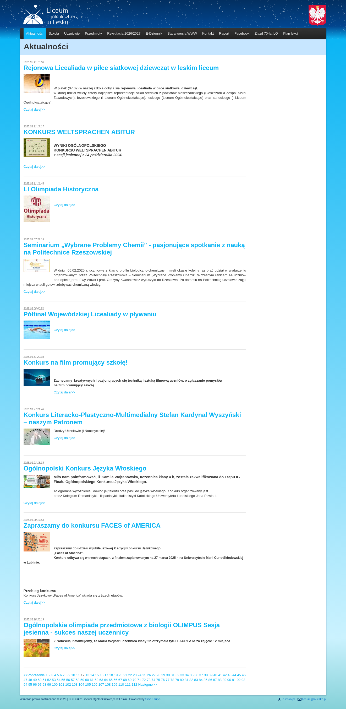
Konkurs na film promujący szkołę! (76, 362)
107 (101, 684)
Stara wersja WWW (182, 33)
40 (215, 675)
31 (172, 675)
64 (106, 680)
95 (30, 684)
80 (182, 680)
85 (205, 680)
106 (94, 684)
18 (111, 675)
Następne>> (147, 684)
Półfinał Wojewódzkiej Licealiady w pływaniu (90, 314)
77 (167, 680)
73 (148, 680)
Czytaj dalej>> (34, 109)
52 (49, 680)
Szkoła (54, 33)
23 (134, 675)
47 (25, 680)
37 (201, 675)
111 (128, 684)
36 (196, 675)
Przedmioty (93, 33)
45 (239, 675)
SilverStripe (152, 699)
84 (200, 680)
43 (229, 675)
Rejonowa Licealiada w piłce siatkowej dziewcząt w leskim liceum (121, 67)
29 (163, 675)
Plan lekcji (291, 33)
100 (55, 684)
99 (49, 684)
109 (114, 684)
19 (116, 675)
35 (191, 675)
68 (125, 680)
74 (153, 680)
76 (163, 680)
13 (87, 675)
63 (101, 680)
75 (158, 680)
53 (54, 680)
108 (108, 684)
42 (225, 675)
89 (224, 680)
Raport (224, 33)
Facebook (241, 33)
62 (96, 680)
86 (210, 680)
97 (39, 684)
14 (92, 675)
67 (120, 680)
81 (186, 680)
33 (182, 675)
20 (120, 675)
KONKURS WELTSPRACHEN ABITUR (79, 132)
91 (234, 680)
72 (144, 680)
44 (234, 675)
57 (73, 680)
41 (220, 675)
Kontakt (208, 33)
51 (44, 680)
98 (44, 684)
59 (82, 680)
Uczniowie (72, 33)
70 (134, 680)
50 (39, 680)
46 (243, 675)
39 (210, 675)
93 (243, 680)
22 (130, 675)
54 (58, 680)
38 (206, 675)
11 (78, 675)
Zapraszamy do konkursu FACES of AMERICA (92, 525)
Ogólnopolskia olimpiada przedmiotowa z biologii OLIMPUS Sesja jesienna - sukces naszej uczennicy (122, 628)
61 (92, 680)
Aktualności (34, 33)
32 (177, 675)
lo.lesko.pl (288, 699)
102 (68, 684)
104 (81, 684)
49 (35, 680)
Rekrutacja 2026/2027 (123, 33)
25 (144, 675)
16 (101, 675)
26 (149, 675)
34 (187, 675)
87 (215, 680)
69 (129, 680)
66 (115, 680)
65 (110, 680)
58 (77, 680)
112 (134, 684)
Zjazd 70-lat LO (266, 33)
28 (158, 675)
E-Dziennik (154, 33)
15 (97, 675)
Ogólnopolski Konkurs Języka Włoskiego (85, 468)
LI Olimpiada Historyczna (61, 189)
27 (154, 675)
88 (220, 680)
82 (191, 680)
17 (106, 675)
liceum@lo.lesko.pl (314, 699)
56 (68, 680)
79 (177, 680)
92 (238, 680)
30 (168, 675)
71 (139, 680)
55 (63, 680)
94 (25, 684)
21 (125, 675)
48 (30, 680)
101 (61, 684)
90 (229, 680)
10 (73, 675)
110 (121, 684)
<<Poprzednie (34, 675)
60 (87, 680)
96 (35, 684)
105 (88, 684)
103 (75, 684)
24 (139, 675)
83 (196, 680)
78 (172, 680)
